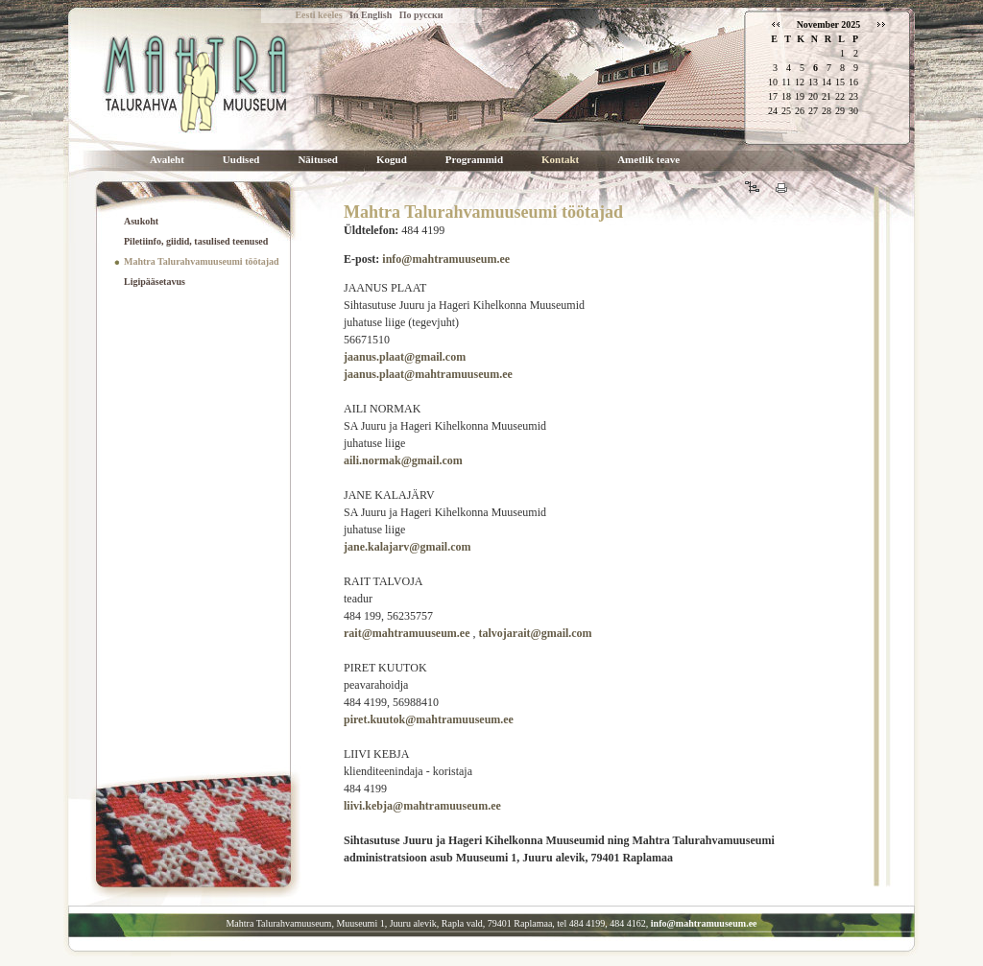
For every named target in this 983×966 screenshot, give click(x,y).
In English (370, 15)
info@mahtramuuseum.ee (446, 259)
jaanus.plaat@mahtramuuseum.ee (428, 374)
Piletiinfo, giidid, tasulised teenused (196, 241)
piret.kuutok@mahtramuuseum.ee (429, 719)
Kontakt (560, 159)
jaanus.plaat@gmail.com (405, 357)
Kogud (391, 159)
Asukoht (141, 221)
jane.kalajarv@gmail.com (407, 547)
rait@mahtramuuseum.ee (406, 633)
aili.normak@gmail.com (403, 460)
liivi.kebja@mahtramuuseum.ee (422, 806)
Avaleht (167, 159)
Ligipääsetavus (154, 281)
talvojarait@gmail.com (534, 633)
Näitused (318, 159)
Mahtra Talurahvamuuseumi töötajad (201, 261)
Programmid (474, 159)
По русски (421, 15)
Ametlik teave (648, 159)
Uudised (241, 159)
